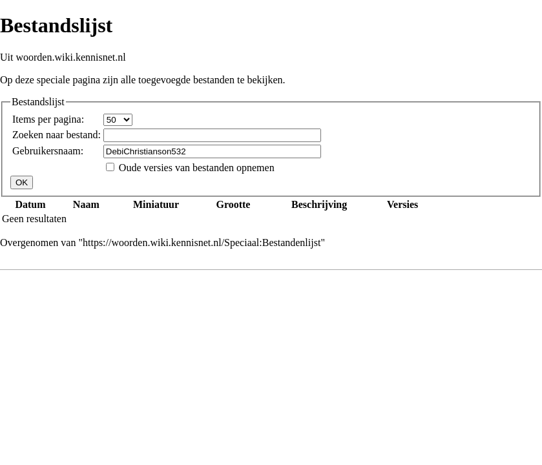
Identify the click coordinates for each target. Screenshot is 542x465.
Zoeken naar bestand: (56, 134)
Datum (30, 204)
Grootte (233, 204)
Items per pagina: (48, 119)
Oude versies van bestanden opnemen (197, 167)
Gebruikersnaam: (47, 150)
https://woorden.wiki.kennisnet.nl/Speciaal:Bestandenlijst (201, 242)
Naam (86, 204)
